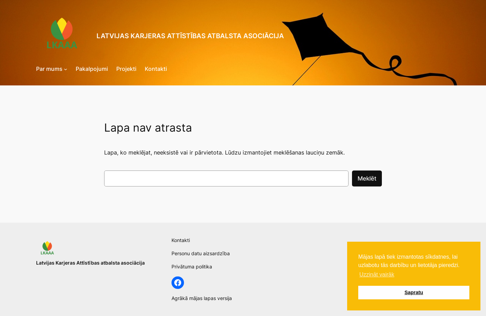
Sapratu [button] (413, 292)
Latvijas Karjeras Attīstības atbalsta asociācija (190, 36)
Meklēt (367, 178)
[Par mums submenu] (65, 69)
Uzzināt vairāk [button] (376, 274)
